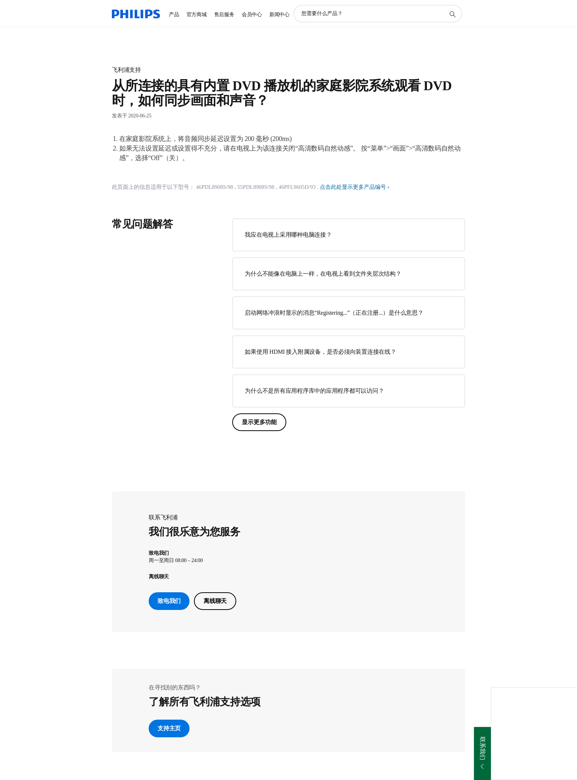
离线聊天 (215, 601)
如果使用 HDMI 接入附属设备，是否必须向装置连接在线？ (320, 352)
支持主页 (169, 728)
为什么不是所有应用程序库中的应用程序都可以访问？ (314, 391)
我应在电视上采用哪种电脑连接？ (288, 235)
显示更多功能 (259, 422)
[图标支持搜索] (452, 14)
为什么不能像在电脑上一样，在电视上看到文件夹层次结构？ (323, 274)
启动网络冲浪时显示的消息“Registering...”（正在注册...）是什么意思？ (334, 313)
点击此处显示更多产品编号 (353, 187)
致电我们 (169, 601)
